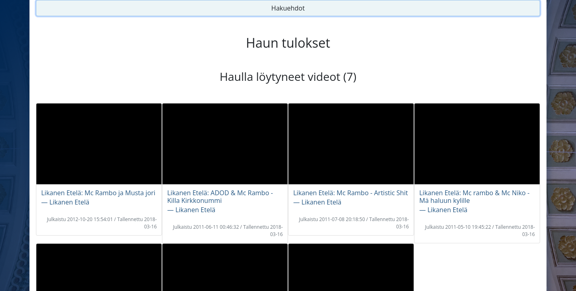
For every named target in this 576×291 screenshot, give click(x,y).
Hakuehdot (288, 8)
